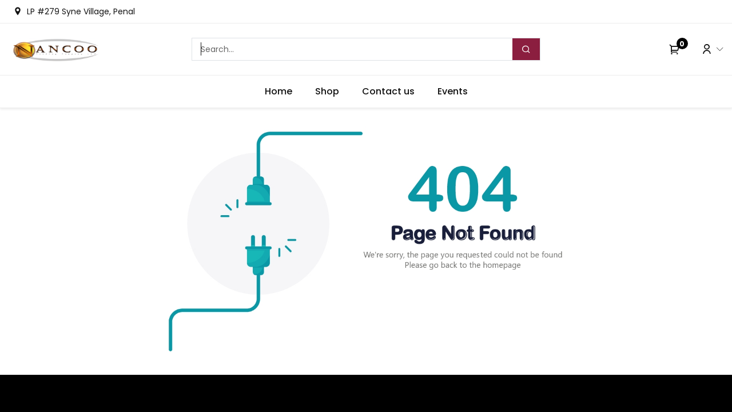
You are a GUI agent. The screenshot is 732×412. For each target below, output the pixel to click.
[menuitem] (278, 91)
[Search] (526, 49)
